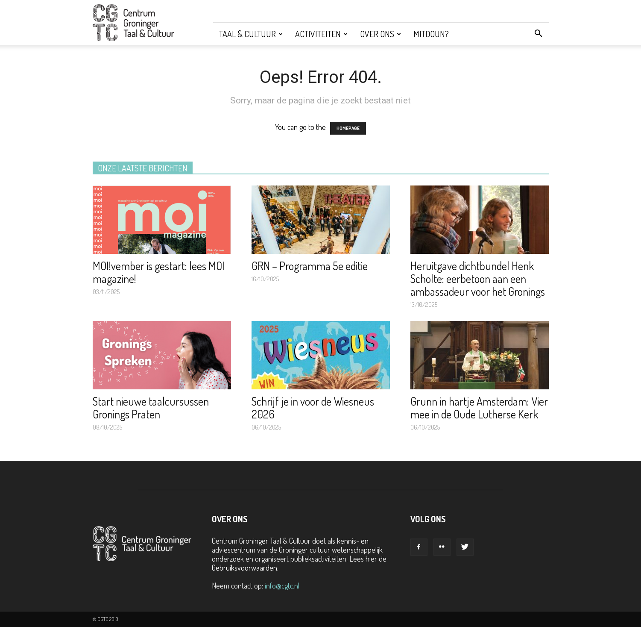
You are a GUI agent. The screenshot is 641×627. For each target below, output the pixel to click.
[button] (538, 34)
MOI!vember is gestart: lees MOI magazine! (159, 272)
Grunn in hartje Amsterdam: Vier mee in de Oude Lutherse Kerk (479, 407)
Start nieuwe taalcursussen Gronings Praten (151, 407)
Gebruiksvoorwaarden (244, 567)
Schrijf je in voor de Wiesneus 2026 (313, 407)
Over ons (380, 33)
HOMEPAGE (348, 128)
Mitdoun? (431, 33)
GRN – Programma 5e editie (310, 266)
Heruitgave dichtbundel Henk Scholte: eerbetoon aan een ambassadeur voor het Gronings (477, 278)
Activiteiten (321, 33)
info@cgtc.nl (282, 585)
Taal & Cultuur (251, 33)
